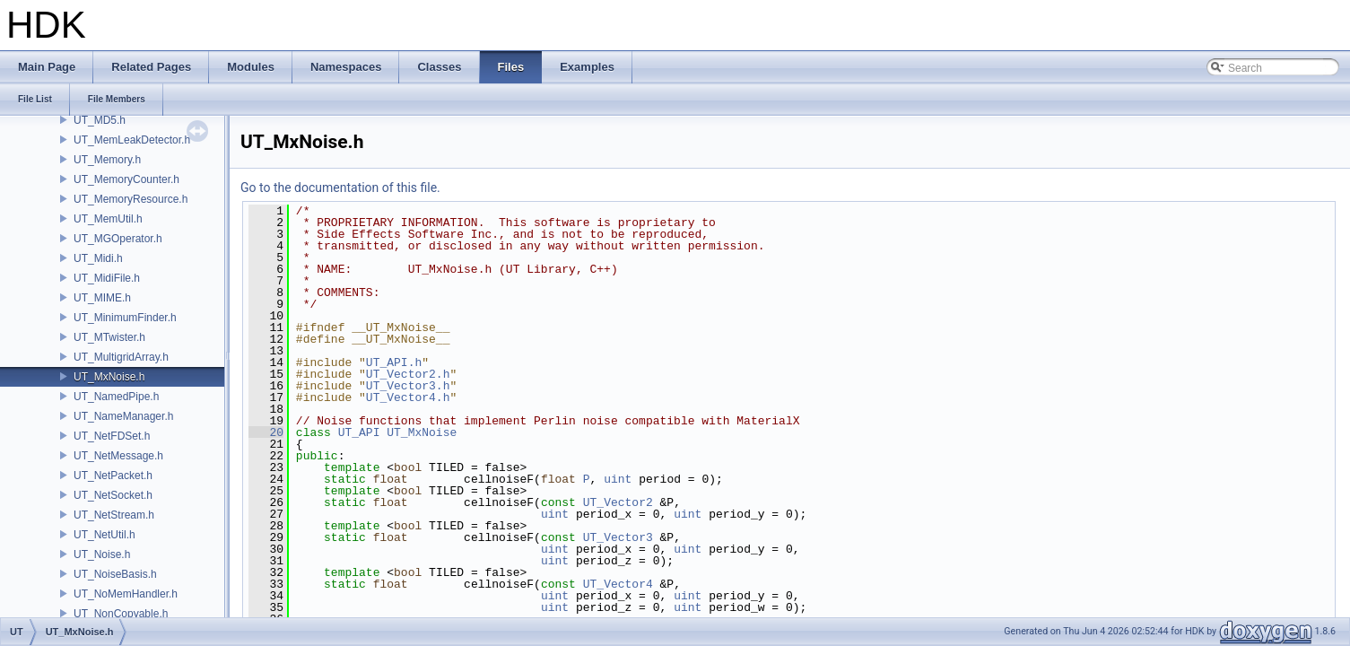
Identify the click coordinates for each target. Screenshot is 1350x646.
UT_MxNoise (422, 432)
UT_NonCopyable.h (121, 613)
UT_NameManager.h (123, 416)
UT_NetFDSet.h (112, 436)
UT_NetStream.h (114, 515)
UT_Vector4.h (408, 397)
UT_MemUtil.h (108, 219)
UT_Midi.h (98, 258)
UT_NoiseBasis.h (115, 574)
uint (617, 479)
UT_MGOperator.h (118, 238)
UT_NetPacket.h (113, 475)
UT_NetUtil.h (104, 534)
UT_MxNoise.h (109, 377)
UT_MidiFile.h (107, 278)
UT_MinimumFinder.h (125, 317)
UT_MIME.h (102, 298)
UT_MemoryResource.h (130, 199)
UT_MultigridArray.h (121, 357)
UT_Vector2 (618, 502)
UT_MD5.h (100, 120)
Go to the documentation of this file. (340, 187)
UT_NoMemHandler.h (126, 594)
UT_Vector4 (618, 584)
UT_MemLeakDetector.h (132, 140)
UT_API (359, 432)
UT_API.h (394, 362)
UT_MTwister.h (109, 337)
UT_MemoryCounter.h (126, 179)
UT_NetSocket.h (113, 495)
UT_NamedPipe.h (116, 396)
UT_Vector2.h (408, 374)
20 (265, 432)
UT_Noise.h (102, 554)
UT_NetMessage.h (118, 456)
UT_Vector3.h (408, 386)
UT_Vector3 (618, 537)
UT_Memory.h (107, 159)
